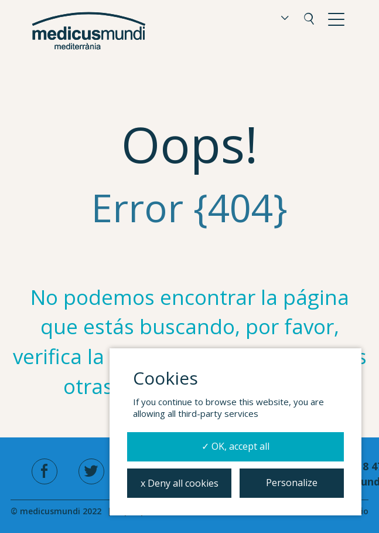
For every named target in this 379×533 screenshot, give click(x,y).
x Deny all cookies (179, 483)
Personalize (291, 482)
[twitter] (91, 471)
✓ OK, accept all (235, 446)
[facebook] (44, 471)
